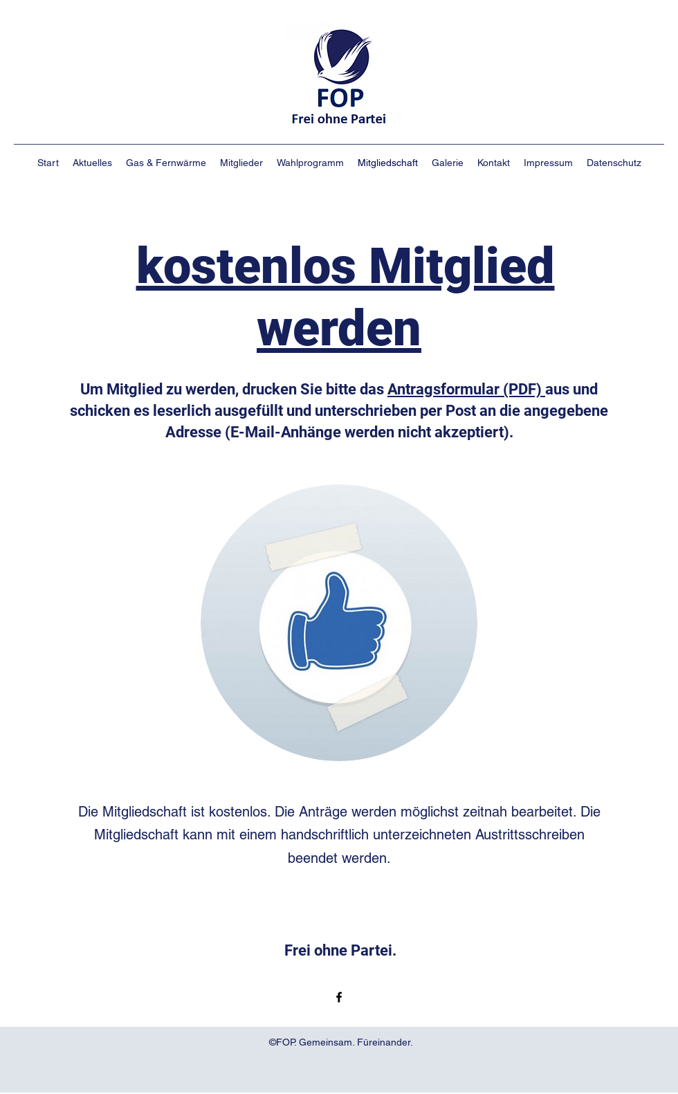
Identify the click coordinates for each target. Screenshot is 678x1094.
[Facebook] (339, 997)
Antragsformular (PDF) (466, 389)
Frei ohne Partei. (340, 950)
